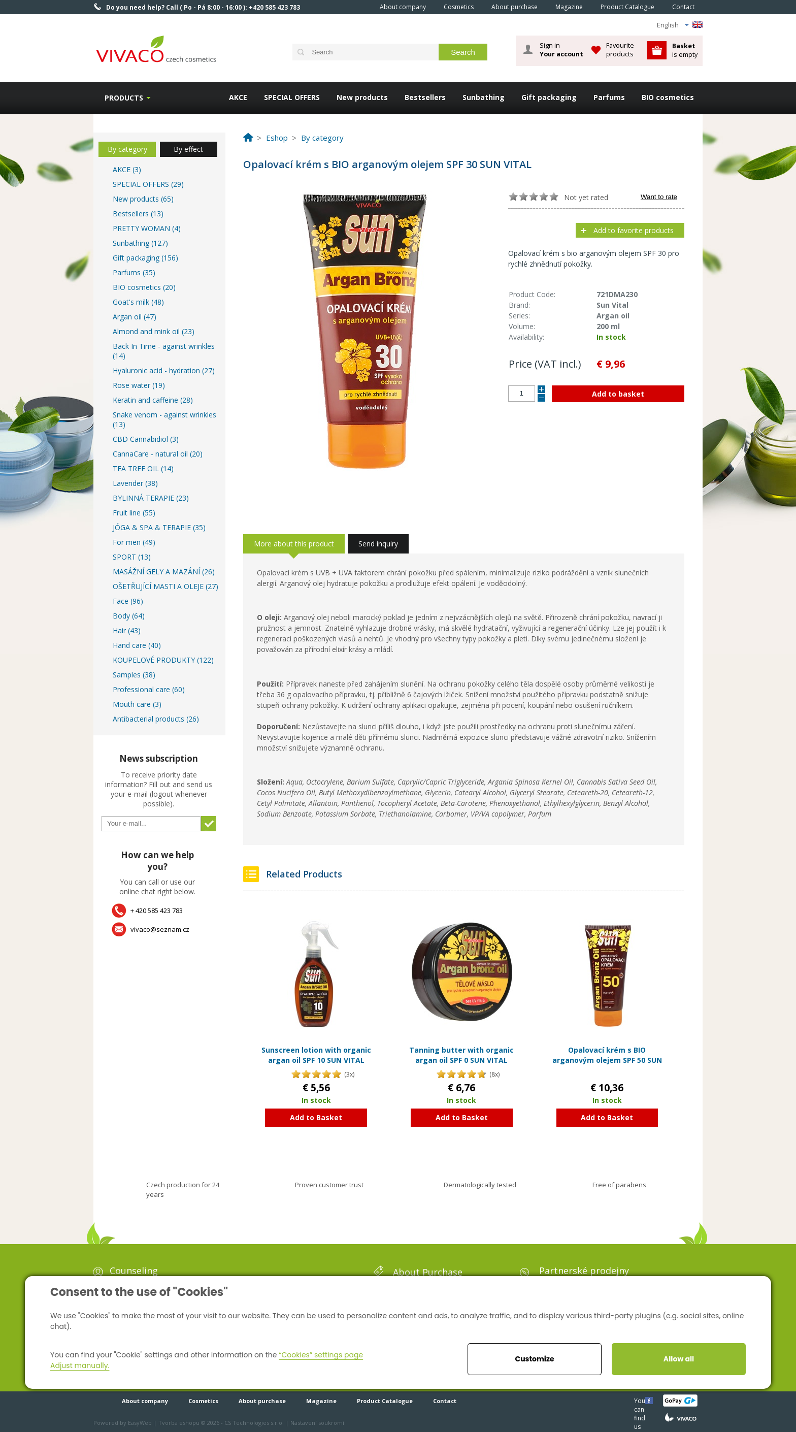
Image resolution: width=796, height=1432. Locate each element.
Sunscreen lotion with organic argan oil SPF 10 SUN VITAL (316, 1055)
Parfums (609, 97)
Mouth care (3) (137, 704)
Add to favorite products (633, 230)
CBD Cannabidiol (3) (146, 439)
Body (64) (129, 616)
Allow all (679, 1359)
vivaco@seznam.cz (159, 929)
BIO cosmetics (668, 97)
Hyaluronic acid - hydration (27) (164, 370)
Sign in (561, 49)
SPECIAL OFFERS (292, 97)
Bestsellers (425, 97)
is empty (685, 50)
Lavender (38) (135, 483)
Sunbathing (483, 97)
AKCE (238, 97)
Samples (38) (134, 674)
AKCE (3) (127, 169)
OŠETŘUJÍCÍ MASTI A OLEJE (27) (165, 586)
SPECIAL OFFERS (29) (148, 184)
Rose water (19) (139, 385)
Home (357, 6)
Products (124, 98)
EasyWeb (140, 1422)
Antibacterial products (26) (156, 719)
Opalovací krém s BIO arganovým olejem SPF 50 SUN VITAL (607, 1060)
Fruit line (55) (134, 512)
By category (127, 149)
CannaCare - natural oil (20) (158, 454)
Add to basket (618, 394)
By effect (188, 149)
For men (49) (134, 542)
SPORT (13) (132, 557)
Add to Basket (316, 1117)
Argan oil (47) (134, 316)
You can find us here (640, 1400)
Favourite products (620, 49)
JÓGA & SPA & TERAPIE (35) (159, 527)
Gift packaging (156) (145, 258)
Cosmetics (459, 7)
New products (362, 97)
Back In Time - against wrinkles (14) (164, 351)
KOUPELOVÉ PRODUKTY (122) (163, 660)
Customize (534, 1359)
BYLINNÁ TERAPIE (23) (151, 498)
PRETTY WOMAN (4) (147, 228)
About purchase (514, 7)
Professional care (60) (149, 689)
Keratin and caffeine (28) (153, 400)
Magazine (569, 7)
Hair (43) (127, 630)
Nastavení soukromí (317, 1422)
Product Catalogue (627, 7)
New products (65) (143, 199)
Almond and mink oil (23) (153, 331)
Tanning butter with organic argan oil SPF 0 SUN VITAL (461, 1055)
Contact (683, 7)
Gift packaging (549, 97)
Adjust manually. (79, 1365)
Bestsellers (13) (138, 213)
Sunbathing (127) (140, 243)
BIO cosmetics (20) (144, 287)
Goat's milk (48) (138, 302)
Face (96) (128, 601)
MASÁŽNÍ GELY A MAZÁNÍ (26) (164, 571)
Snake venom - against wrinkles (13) (164, 419)
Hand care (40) (137, 645)
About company (403, 7)
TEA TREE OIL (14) (143, 468)
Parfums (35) (134, 272)
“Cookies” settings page (321, 1355)
